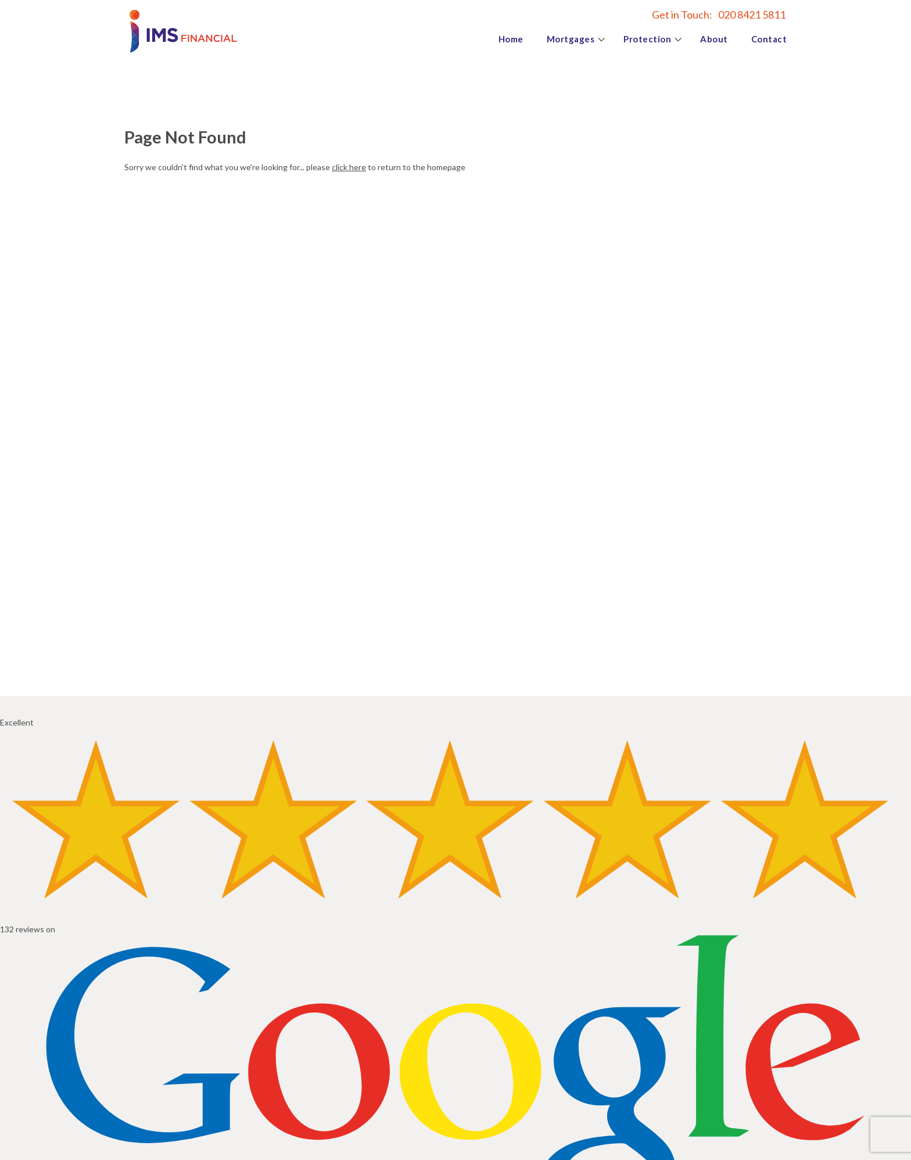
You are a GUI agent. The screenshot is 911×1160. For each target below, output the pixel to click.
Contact (769, 39)
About (714, 39)
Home (510, 39)
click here (349, 167)
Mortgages (571, 39)
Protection (647, 39)
